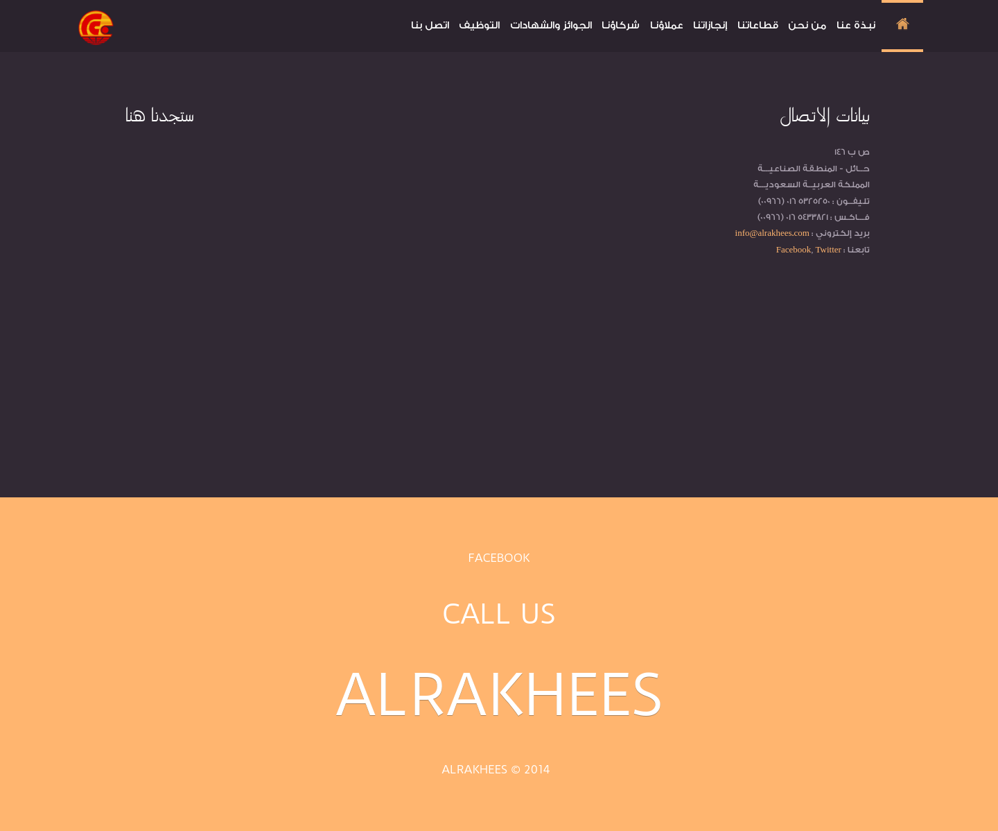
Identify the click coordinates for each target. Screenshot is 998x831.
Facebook (498, 558)
